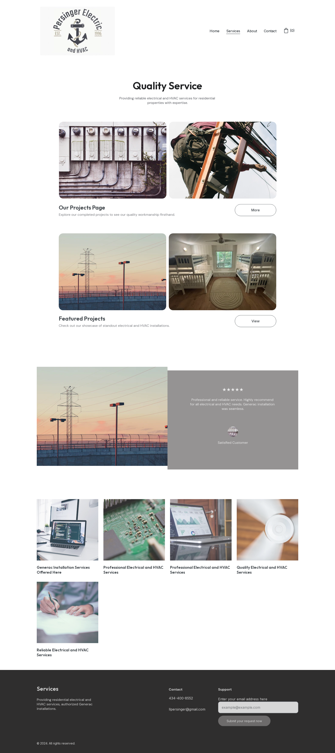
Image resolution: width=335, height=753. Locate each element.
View (255, 322)
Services (233, 31)
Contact (270, 31)
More (255, 211)
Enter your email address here (242, 702)
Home (214, 31)
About (252, 31)
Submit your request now (244, 724)
